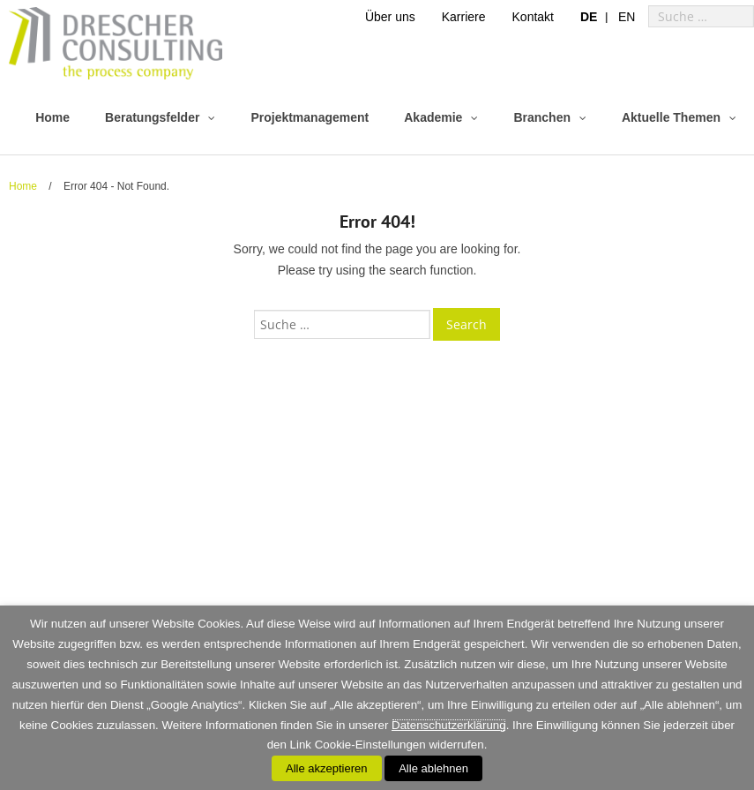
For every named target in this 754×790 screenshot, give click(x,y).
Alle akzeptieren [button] (327, 768)
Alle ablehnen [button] (433, 768)
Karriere (464, 17)
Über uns (390, 17)
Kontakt (533, 17)
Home (23, 186)
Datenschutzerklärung (449, 725)
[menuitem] (588, 16)
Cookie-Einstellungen (370, 744)
